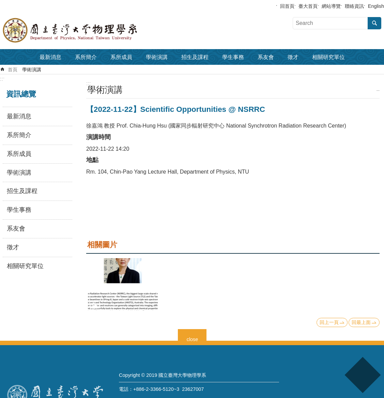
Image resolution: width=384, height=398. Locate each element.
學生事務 (233, 57)
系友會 (266, 57)
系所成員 (121, 57)
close (192, 338)
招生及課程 (195, 57)
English (376, 6)
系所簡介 (86, 57)
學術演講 (157, 57)
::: (2, 79)
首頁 (12, 69)
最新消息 (50, 57)
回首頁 (287, 6)
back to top (362, 375)
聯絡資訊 (354, 6)
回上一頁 (329, 322)
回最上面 (361, 322)
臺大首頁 (308, 6)
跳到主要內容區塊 (3, 3)
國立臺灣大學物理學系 (85, 30)
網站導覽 (331, 6)
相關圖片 (102, 244)
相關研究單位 (328, 57)
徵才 (293, 57)
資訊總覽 (21, 94)
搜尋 (374, 23)
